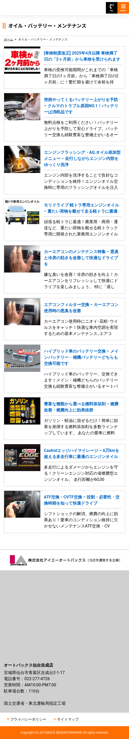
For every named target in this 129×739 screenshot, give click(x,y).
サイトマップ (68, 719)
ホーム (8, 39)
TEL (112, 8)
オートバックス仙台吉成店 (27, 5)
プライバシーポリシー (28, 719)
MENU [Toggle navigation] (123, 8)
